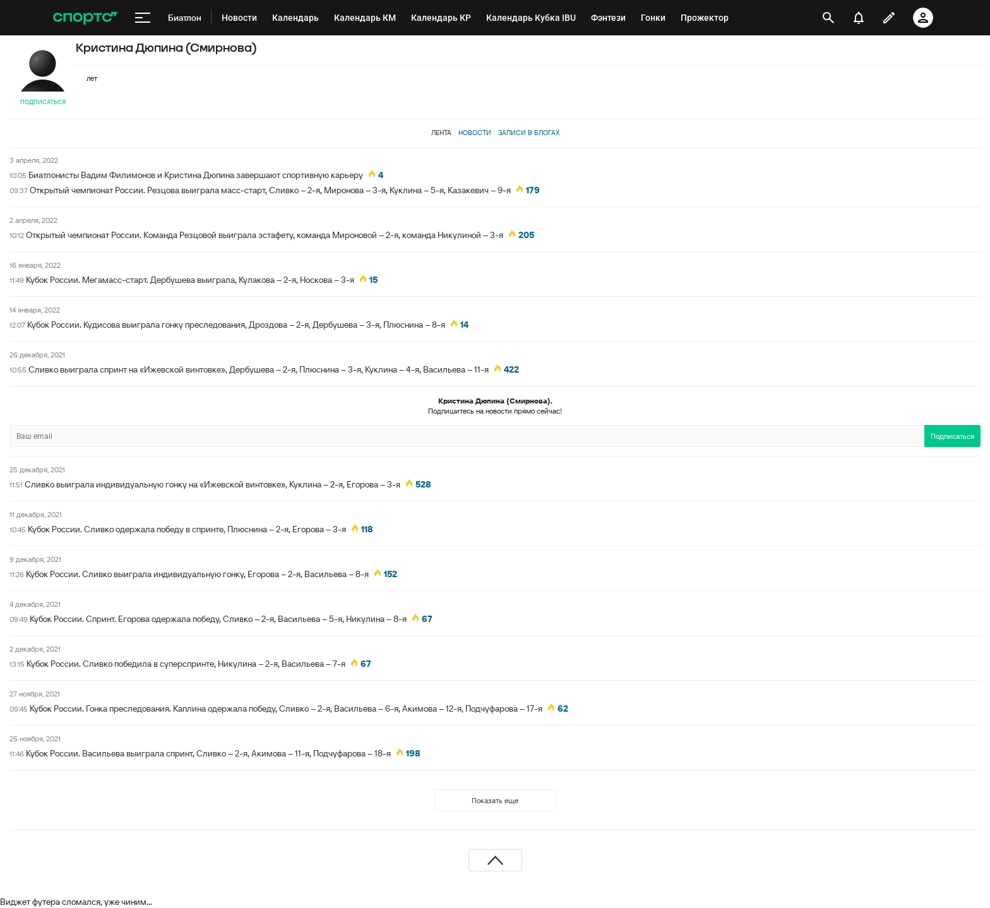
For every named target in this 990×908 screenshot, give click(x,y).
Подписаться (43, 102)
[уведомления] (859, 18)
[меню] (143, 17)
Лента (441, 132)
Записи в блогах (528, 132)
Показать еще (495, 800)
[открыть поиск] (828, 18)
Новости (474, 132)
